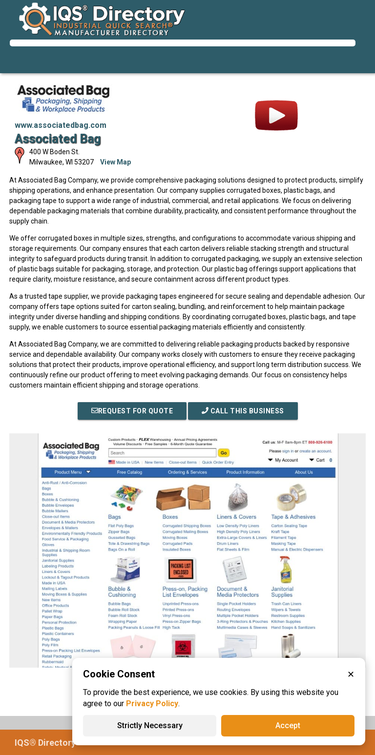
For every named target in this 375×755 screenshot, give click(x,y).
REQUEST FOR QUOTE (132, 411)
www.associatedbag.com (60, 125)
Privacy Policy (152, 703)
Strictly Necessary (150, 725)
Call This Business (243, 411)
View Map (115, 162)
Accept (287, 725)
